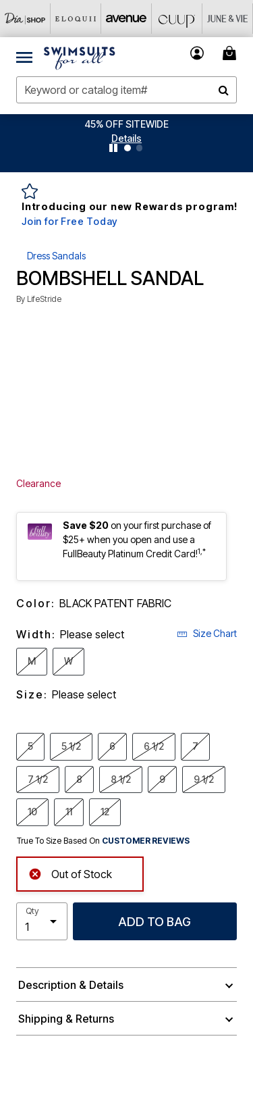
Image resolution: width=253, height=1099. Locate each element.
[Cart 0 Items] (231, 53)
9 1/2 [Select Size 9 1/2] (204, 779)
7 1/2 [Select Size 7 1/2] (38, 779)
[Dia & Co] (25, 18)
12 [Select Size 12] (105, 811)
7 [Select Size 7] (195, 746)
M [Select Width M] (32, 661)
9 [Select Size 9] (162, 779)
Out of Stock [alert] (70, 873)
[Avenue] (126, 18)
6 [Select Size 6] (112, 746)
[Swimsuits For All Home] (79, 57)
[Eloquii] (76, 18)
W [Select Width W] (68, 661)
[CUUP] (177, 18)
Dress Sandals (56, 255)
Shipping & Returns (66, 1018)
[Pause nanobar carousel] (113, 148)
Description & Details (70, 985)
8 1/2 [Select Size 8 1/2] (121, 779)
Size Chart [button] (207, 633)
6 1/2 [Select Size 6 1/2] (154, 746)
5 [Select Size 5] (30, 746)
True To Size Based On (103, 841)
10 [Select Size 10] (32, 811)
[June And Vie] (227, 18)
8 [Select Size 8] (79, 779)
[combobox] (126, 89)
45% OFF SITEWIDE (126, 124)
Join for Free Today (70, 221)
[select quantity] (41, 921)
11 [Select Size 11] (68, 811)
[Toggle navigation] (24, 57)
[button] (126, 138)
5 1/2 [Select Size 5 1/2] (71, 746)
